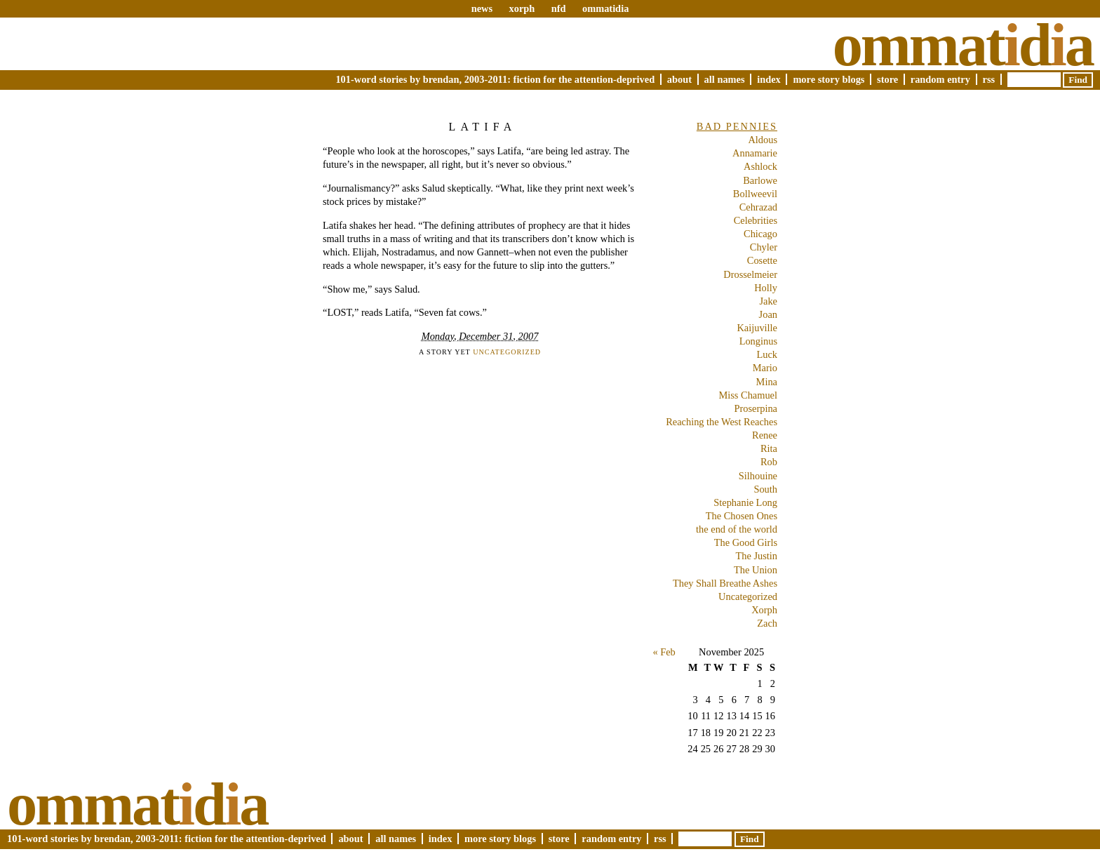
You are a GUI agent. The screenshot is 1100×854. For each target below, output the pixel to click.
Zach (767, 623)
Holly (765, 287)
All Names (724, 79)
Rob (768, 461)
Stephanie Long (745, 502)
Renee (764, 435)
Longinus (758, 341)
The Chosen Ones (741, 515)
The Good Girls (745, 542)
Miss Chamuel (747, 395)
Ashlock (760, 166)
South (765, 489)
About (679, 79)
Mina (766, 381)
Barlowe (760, 180)
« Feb (663, 652)
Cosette (762, 260)
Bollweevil (755, 193)
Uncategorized (507, 352)
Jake (768, 301)
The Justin (756, 555)
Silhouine (758, 475)
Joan (768, 314)
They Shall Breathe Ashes (725, 583)
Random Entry (940, 79)
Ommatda (963, 45)
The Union (755, 569)
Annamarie (754, 153)
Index (769, 79)
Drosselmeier (750, 274)
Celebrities (755, 220)
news (481, 8)
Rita (768, 448)
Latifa (482, 127)
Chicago (760, 233)
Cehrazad (758, 207)
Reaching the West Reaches (721, 421)
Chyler (763, 247)
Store (887, 79)
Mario (765, 367)
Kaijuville (757, 327)
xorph (522, 8)
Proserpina (755, 408)
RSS (989, 79)
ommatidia (605, 8)
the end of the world (736, 529)
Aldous (762, 139)
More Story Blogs (828, 79)
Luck (766, 354)
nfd (558, 8)
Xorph (764, 609)
